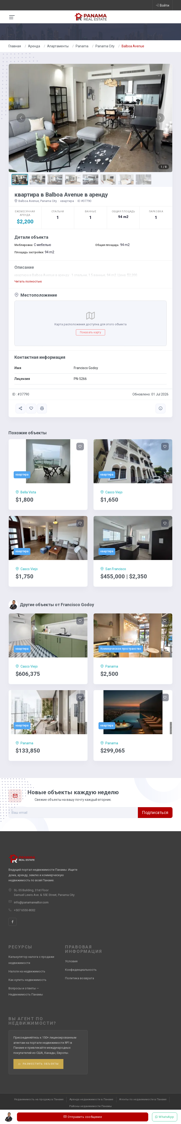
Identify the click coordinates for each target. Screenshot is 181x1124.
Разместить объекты (38, 1063)
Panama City (105, 46)
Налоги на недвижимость (26, 971)
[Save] (80, 446)
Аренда (34, 46)
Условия (71, 961)
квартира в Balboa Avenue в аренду (61, 194)
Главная (14, 46)
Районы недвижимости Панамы (90, 1106)
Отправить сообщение (82, 1117)
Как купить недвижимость (27, 980)
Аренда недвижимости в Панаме (91, 1099)
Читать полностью (28, 281)
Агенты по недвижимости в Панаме (143, 1099)
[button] (21, 117)
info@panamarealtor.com (31, 902)
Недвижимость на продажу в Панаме (39, 1099)
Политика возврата (79, 978)
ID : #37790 (20, 394)
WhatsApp (164, 1117)
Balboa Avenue (133, 46)
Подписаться (155, 812)
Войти (162, 5)
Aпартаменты (58, 46)
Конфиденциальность (81, 969)
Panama (82, 46)
